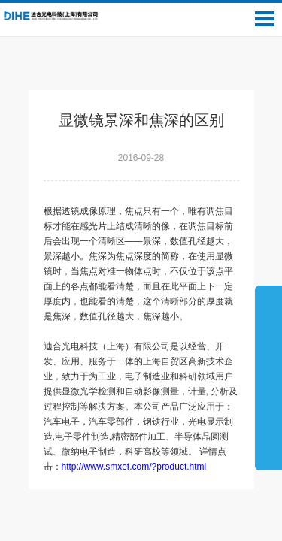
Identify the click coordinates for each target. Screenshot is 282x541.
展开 (268, 377)
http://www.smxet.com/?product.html (134, 466)
